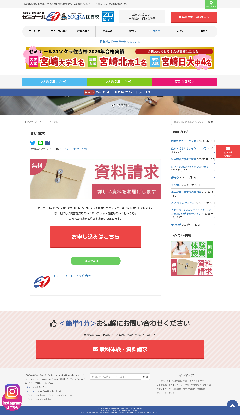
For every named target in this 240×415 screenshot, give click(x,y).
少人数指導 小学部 (179, 381)
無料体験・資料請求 (120, 349)
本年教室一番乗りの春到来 (186, 192)
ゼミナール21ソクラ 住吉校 (39, 399)
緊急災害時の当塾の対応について (120, 41)
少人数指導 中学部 (198, 381)
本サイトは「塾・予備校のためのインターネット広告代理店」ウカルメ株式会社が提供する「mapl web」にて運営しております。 (120, 412)
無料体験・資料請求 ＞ (194, 17)
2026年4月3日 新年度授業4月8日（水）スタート (120, 92)
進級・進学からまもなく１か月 (188, 148)
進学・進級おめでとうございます (190, 166)
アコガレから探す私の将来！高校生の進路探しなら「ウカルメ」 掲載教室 (120, 408)
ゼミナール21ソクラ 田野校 (60, 395)
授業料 (132, 31)
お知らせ (205, 31)
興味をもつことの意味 (183, 141)
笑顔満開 (176, 185)
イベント (181, 31)
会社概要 (201, 389)
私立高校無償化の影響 (183, 159)
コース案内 (34, 31)
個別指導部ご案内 (165, 385)
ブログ (156, 31)
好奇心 (175, 177)
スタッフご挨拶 (59, 31)
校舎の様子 (83, 31)
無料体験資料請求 (228, 151)
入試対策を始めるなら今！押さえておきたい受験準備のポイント (191, 211)
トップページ (31, 121)
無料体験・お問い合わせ (184, 389)
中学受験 (176, 224)
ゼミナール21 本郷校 (36, 395)
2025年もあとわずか (183, 203)
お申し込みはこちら (96, 236)
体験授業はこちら (95, 261)
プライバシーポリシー (167, 393)
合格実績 (107, 31)
